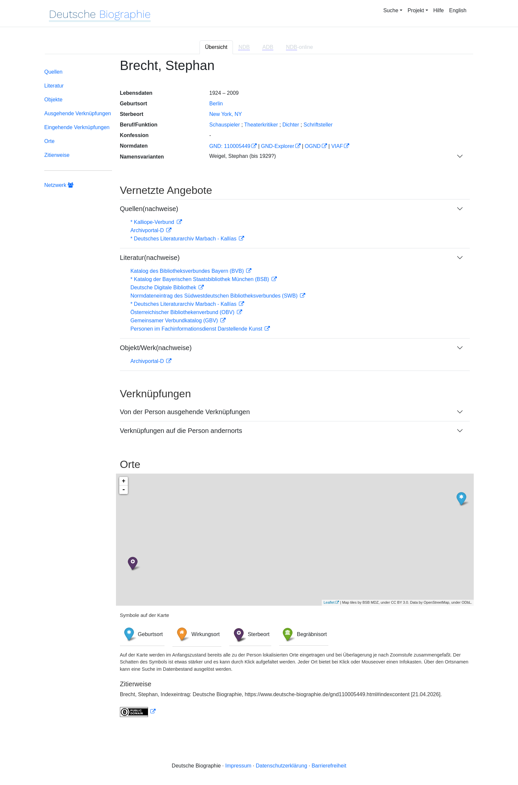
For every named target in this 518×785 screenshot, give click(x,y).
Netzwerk (58, 185)
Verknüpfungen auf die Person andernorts (181, 430)
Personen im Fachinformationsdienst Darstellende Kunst (197, 329)
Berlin (216, 103)
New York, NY (225, 114)
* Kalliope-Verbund (153, 222)
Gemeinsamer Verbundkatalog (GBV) (174, 320)
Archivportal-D (148, 230)
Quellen (53, 72)
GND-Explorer (277, 146)
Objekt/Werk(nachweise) (156, 347)
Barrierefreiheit (329, 765)
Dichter (290, 124)
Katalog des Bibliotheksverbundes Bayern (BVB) (187, 271)
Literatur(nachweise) (150, 257)
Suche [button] (390, 10)
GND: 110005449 (229, 146)
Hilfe (438, 10)
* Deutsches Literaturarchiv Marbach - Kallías (184, 238)
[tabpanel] (259, 391)
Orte (49, 141)
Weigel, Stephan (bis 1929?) (242, 156)
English (457, 10)
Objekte (53, 99)
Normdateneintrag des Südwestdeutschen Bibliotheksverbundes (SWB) (214, 296)
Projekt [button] (416, 10)
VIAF (337, 146)
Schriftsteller (318, 124)
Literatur (54, 86)
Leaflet (328, 602)
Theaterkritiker (261, 124)
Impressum (238, 765)
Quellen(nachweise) (149, 208)
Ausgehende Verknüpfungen (77, 113)
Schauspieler (224, 124)
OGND (313, 146)
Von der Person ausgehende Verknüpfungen (185, 411)
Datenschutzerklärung (281, 765)
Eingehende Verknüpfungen (77, 127)
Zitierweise (56, 155)
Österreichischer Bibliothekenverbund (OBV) (183, 312)
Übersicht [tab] (216, 47)
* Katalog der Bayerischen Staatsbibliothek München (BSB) (200, 279)
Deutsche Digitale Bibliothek (164, 287)
